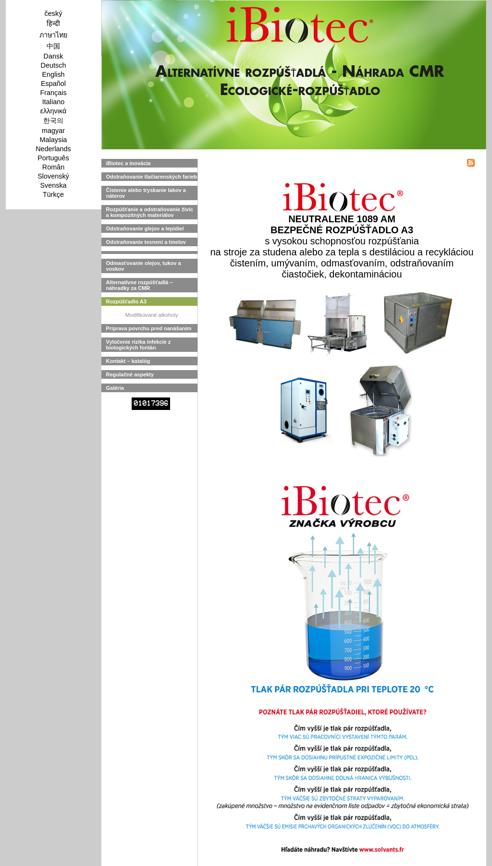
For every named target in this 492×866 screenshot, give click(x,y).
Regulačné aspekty (130, 374)
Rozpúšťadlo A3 (126, 301)
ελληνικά (53, 111)
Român (53, 167)
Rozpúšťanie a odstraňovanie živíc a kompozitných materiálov (149, 212)
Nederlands (53, 149)
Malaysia (53, 140)
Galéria (115, 388)
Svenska (53, 185)
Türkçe (53, 194)
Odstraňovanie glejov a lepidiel (145, 228)
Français (53, 92)
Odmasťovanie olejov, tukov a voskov (143, 266)
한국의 (53, 120)
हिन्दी (53, 23)
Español (53, 83)
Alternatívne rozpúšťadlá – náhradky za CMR (139, 285)
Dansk (53, 56)
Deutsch (53, 65)
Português (53, 158)
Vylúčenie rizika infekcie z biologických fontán (138, 344)
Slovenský (53, 176)
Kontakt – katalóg (128, 361)
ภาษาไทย (53, 35)
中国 (53, 46)
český (53, 13)
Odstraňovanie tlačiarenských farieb (151, 177)
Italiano (53, 102)
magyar (53, 130)
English (53, 74)
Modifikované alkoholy (151, 315)
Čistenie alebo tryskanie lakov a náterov (146, 193)
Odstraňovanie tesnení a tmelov (146, 242)
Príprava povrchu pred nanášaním (149, 328)
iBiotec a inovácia (128, 163)
